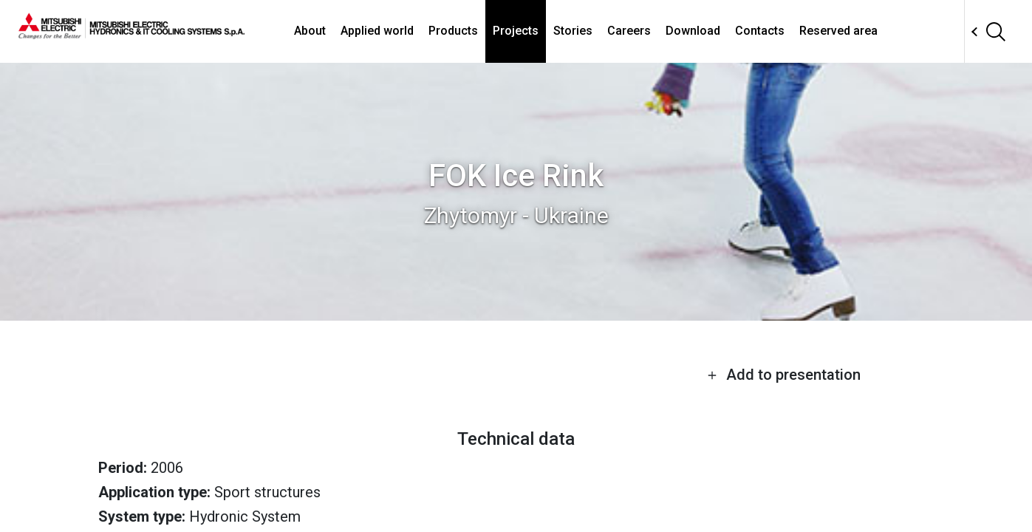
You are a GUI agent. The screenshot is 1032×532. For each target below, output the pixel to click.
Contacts (760, 31)
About (310, 31)
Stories (572, 31)
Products (453, 31)
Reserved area (838, 31)
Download (693, 31)
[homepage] (131, 33)
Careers (629, 31)
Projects (516, 31)
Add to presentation (784, 374)
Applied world (377, 31)
